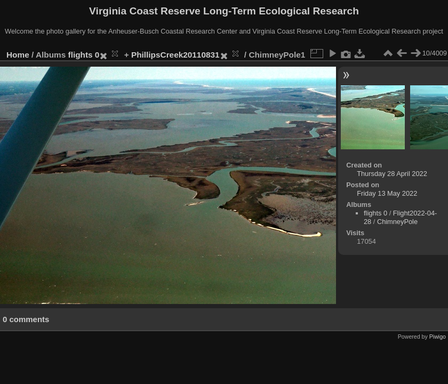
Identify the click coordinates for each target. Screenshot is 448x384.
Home (17, 54)
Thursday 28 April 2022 (392, 174)
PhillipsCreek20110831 (175, 54)
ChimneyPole (397, 222)
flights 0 (84, 54)
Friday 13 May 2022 (387, 193)
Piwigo (437, 336)
